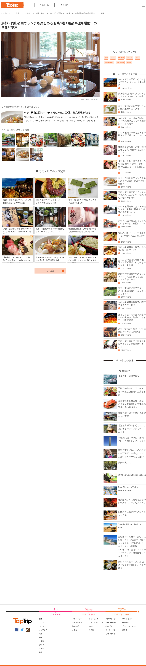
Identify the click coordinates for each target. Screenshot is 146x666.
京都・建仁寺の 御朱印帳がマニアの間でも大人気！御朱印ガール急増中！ (132, 121)
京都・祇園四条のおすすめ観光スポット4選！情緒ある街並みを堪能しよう (132, 209)
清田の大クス (124, 462)
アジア (41, 622)
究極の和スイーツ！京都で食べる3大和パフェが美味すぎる (132, 236)
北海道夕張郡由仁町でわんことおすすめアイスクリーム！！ (132, 428)
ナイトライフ (77, 622)
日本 (17, 13)
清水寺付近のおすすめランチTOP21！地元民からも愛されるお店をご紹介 (132, 277)
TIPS (91, 626)
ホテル (74, 630)
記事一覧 (44, 5)
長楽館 (129, 62)
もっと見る (50, 271)
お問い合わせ (110, 634)
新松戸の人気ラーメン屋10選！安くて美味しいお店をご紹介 (132, 565)
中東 (40, 637)
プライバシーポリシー (130, 626)
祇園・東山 (40, 13)
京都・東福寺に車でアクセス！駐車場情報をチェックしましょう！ (132, 291)
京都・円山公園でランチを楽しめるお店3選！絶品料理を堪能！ (72, 13)
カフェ (138, 57)
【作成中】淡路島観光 (128, 376)
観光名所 (75, 626)
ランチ (113, 57)
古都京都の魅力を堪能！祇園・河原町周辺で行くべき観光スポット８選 (132, 262)
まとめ (41, 649)
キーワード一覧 (111, 622)
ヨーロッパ (43, 626)
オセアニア (43, 630)
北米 (40, 634)
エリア (64, 5)
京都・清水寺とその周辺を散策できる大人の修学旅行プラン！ (132, 344)
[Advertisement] (125, 34)
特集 (40, 652)
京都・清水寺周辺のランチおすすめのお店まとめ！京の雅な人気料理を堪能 (132, 195)
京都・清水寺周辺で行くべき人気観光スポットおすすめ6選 (132, 82)
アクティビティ (77, 619)
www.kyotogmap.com (92, 99)
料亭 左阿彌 (120, 62)
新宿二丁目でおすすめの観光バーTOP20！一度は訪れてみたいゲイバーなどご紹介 (132, 453)
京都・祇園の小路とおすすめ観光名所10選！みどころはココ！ (132, 135)
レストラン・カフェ (96, 622)
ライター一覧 (110, 630)
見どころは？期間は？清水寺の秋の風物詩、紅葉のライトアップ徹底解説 (132, 317)
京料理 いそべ (109, 62)
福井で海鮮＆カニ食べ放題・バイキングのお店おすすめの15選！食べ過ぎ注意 (132, 404)
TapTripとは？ (127, 619)
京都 (106, 57)
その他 (91, 630)
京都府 (27, 13)
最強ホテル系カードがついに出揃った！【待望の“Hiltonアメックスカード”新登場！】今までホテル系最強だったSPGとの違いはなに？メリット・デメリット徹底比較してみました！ (132, 546)
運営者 (124, 630)
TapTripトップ (111, 619)
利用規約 (125, 622)
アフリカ (42, 645)
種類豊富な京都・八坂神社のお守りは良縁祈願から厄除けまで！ (132, 150)
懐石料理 (121, 57)
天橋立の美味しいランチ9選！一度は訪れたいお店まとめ (132, 391)
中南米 (41, 641)
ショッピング (93, 619)
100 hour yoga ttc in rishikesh (132, 475)
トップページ (5, 13)
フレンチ (129, 57)
